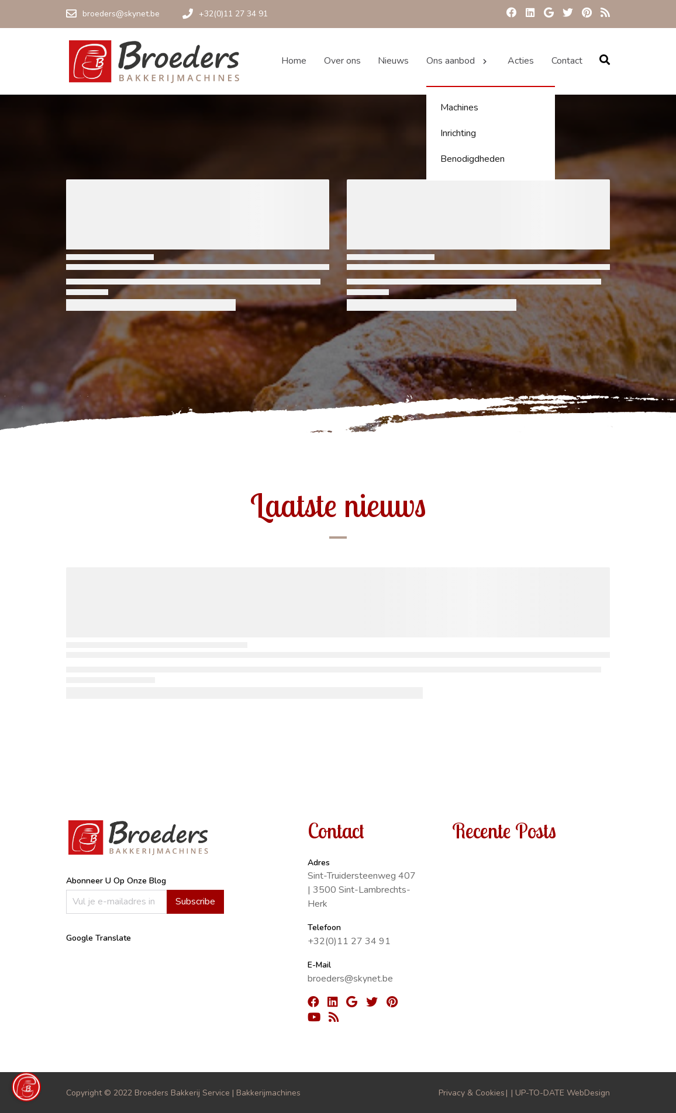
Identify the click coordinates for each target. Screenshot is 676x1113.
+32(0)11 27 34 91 (349, 941)
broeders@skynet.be (350, 978)
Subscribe (195, 901)
